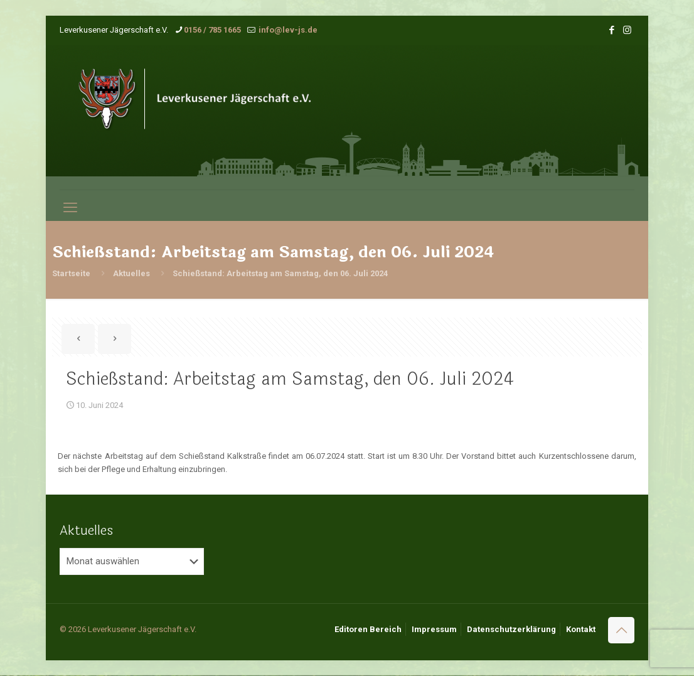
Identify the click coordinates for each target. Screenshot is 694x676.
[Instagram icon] (627, 30)
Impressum (434, 629)
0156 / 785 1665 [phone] (212, 30)
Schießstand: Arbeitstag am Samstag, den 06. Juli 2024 (280, 273)
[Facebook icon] (611, 30)
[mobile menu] (70, 207)
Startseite (71, 273)
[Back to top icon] (621, 630)
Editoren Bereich (368, 629)
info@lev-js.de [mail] (287, 30)
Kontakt (580, 629)
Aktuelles (131, 273)
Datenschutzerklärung (511, 629)
